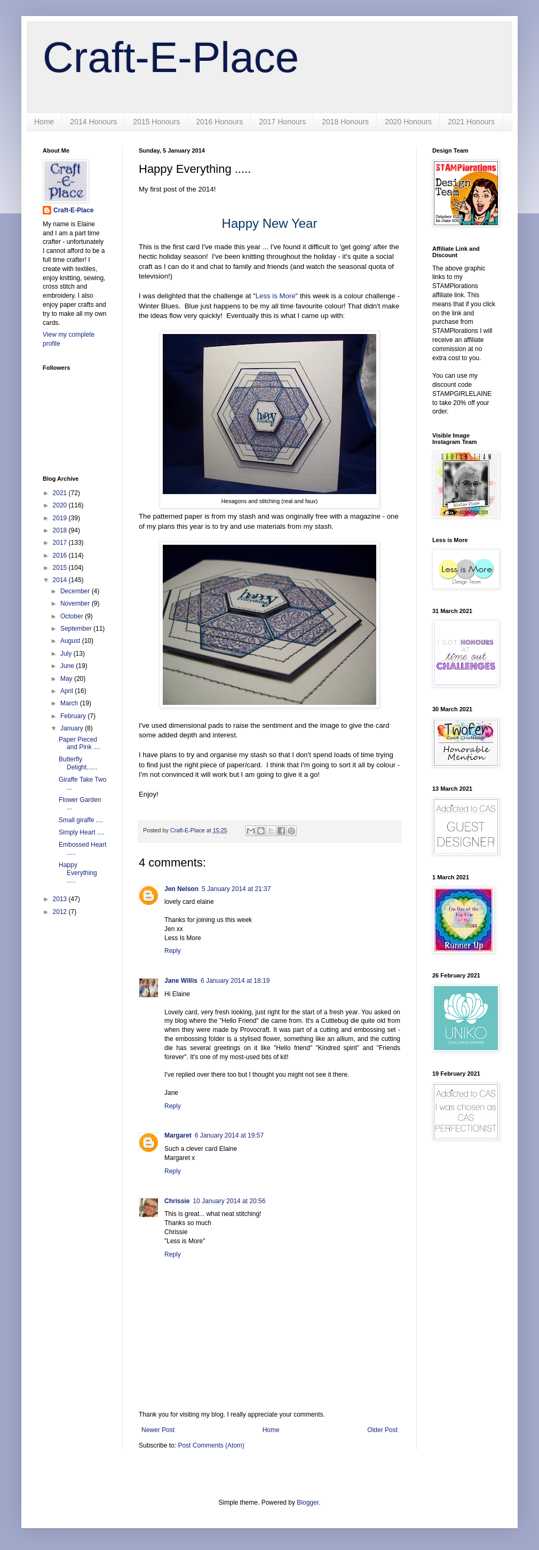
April (67, 691)
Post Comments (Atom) (211, 1445)
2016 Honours (219, 121)
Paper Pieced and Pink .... (79, 743)
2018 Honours (345, 121)
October (72, 616)
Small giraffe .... (81, 820)
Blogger (308, 1502)
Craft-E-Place (171, 57)
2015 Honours (156, 121)
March (70, 703)
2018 (61, 530)
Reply (172, 951)
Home (44, 121)
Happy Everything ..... (78, 872)
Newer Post (158, 1430)
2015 (61, 567)
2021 (61, 493)
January (72, 728)
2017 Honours (282, 121)
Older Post (382, 1430)
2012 (61, 912)
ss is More (279, 296)
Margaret (178, 1135)
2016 (61, 555)
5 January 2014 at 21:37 (236, 889)
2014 (61, 580)
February (74, 716)
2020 (61, 505)
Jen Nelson (181, 889)
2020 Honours (408, 121)
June (68, 666)
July (67, 653)
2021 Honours (471, 121)
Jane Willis (180, 980)
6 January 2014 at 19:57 (229, 1135)
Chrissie (176, 1201)
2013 (61, 899)
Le (260, 296)
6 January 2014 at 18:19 (235, 980)
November (76, 603)
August (71, 641)
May (67, 678)
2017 (61, 542)
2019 (61, 518)
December (76, 591)
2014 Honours (93, 121)
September (76, 628)
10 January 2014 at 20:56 (229, 1201)
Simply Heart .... (81, 832)
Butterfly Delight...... (78, 763)
